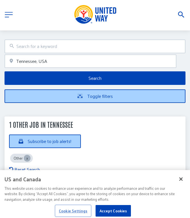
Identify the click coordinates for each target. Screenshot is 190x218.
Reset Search (24, 169)
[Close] (181, 181)
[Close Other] (27, 158)
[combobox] (95, 46)
